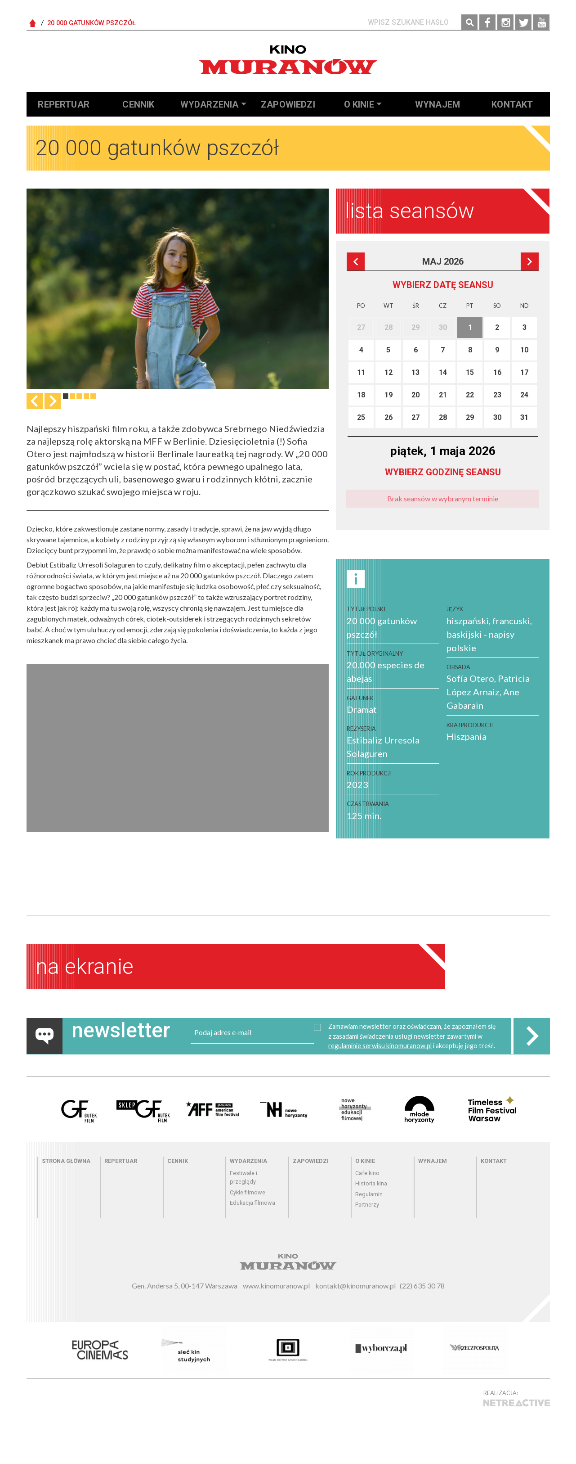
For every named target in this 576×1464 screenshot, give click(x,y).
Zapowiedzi (288, 104)
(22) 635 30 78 (422, 1285)
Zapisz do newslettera (531, 1036)
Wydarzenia (209, 104)
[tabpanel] (178, 289)
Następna (53, 401)
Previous (35, 401)
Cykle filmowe (247, 1192)
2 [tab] (72, 396)
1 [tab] (65, 396)
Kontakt (512, 104)
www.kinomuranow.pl (276, 1285)
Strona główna (66, 1161)
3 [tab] (79, 396)
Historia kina (371, 1183)
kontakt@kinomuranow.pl (355, 1285)
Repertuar (63, 104)
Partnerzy (367, 1204)
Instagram (505, 22)
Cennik (138, 104)
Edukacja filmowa (252, 1202)
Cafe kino (367, 1173)
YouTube (541, 22)
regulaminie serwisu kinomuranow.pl (380, 1046)
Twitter (523, 22)
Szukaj (469, 22)
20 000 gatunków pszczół (91, 23)
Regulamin (369, 1194)
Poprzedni (356, 261)
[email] (252, 1033)
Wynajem (437, 104)
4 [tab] (86, 396)
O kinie (359, 104)
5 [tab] (93, 396)
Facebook (487, 22)
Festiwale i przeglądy (243, 1177)
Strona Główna (33, 23)
